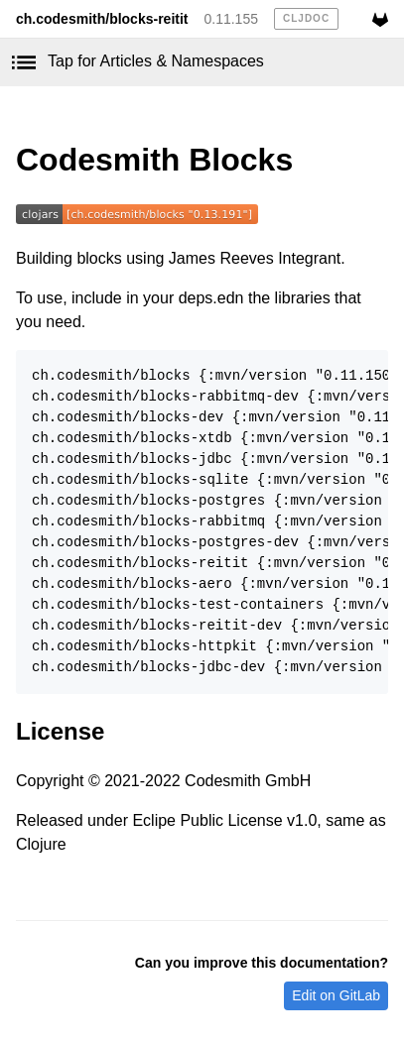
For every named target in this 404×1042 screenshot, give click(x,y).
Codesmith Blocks (154, 159)
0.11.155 (230, 19)
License (60, 731)
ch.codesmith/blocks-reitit (102, 19)
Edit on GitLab (336, 995)
